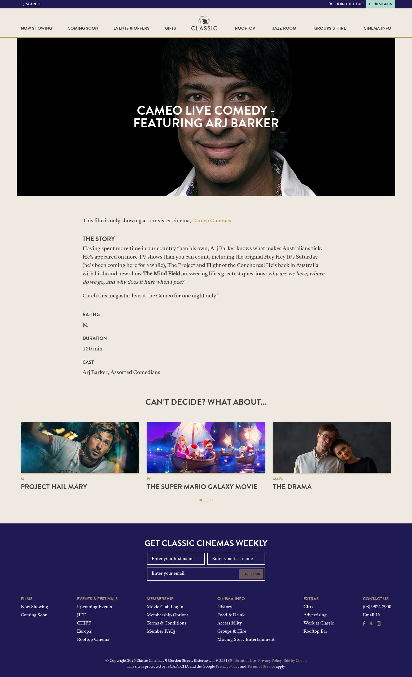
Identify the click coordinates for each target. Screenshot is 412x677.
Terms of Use (245, 661)
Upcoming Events (94, 607)
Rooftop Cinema (93, 640)
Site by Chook (295, 661)
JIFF (81, 615)
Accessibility (229, 623)
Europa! (84, 631)
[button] (200, 500)
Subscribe (251, 574)
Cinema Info (377, 28)
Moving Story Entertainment (246, 640)
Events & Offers (132, 28)
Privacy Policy (270, 661)
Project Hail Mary (54, 487)
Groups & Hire (330, 28)
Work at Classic (318, 623)
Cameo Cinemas (211, 221)
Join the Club (349, 4)
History (224, 607)
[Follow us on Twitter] (371, 624)
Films (27, 599)
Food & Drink (231, 615)
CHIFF (84, 623)
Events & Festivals (97, 599)
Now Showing (36, 28)
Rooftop (245, 28)
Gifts (170, 28)
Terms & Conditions (166, 623)
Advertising (315, 615)
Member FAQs (161, 631)
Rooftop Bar (315, 631)
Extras (311, 599)
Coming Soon (83, 28)
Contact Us (376, 599)
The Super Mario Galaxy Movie (202, 487)
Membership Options (168, 615)
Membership (160, 599)
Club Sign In (381, 4)
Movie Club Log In (165, 607)
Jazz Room (284, 28)
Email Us (371, 615)
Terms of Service (261, 667)
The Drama (292, 487)
